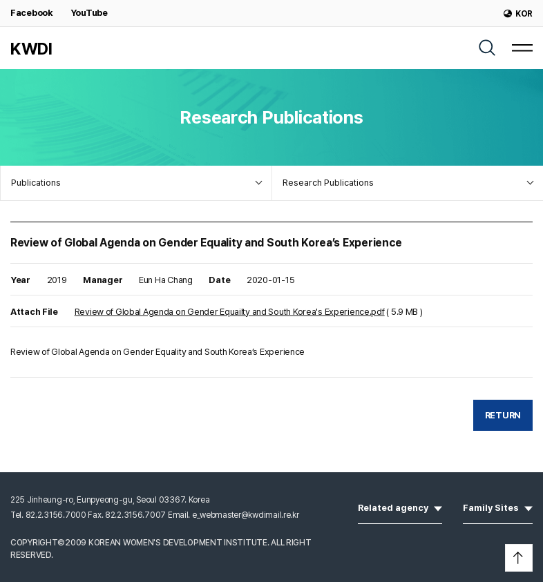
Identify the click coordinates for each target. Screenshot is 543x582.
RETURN (503, 415)
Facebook (31, 13)
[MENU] (522, 47)
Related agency (400, 507)
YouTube (89, 13)
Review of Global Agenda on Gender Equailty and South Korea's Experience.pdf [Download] (230, 312)
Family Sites (498, 507)
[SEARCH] (487, 47)
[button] (519, 558)
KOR (518, 14)
